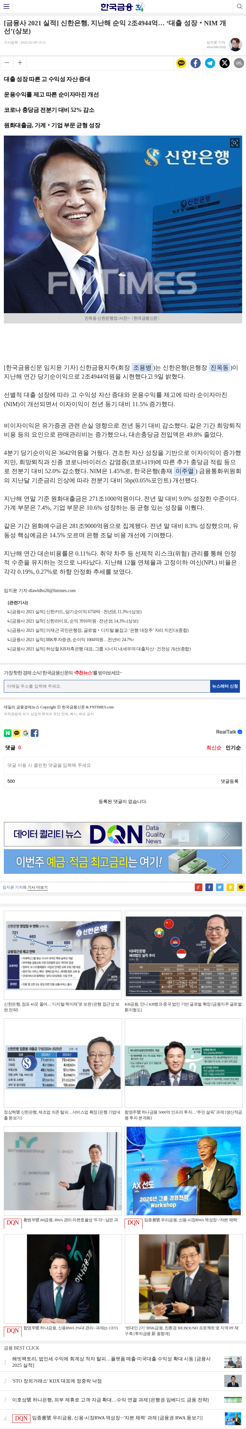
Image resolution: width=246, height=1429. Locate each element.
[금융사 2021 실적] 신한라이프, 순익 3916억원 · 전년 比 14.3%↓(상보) (74, 621)
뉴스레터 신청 (225, 686)
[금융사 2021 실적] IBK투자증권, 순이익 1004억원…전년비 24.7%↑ (73, 639)
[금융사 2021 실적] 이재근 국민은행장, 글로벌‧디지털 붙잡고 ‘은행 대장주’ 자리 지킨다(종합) (99, 630)
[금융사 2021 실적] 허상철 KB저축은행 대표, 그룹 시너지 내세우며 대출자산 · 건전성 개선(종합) (101, 649)
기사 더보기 (38, 887)
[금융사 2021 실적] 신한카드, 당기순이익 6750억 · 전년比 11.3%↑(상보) (76, 611)
